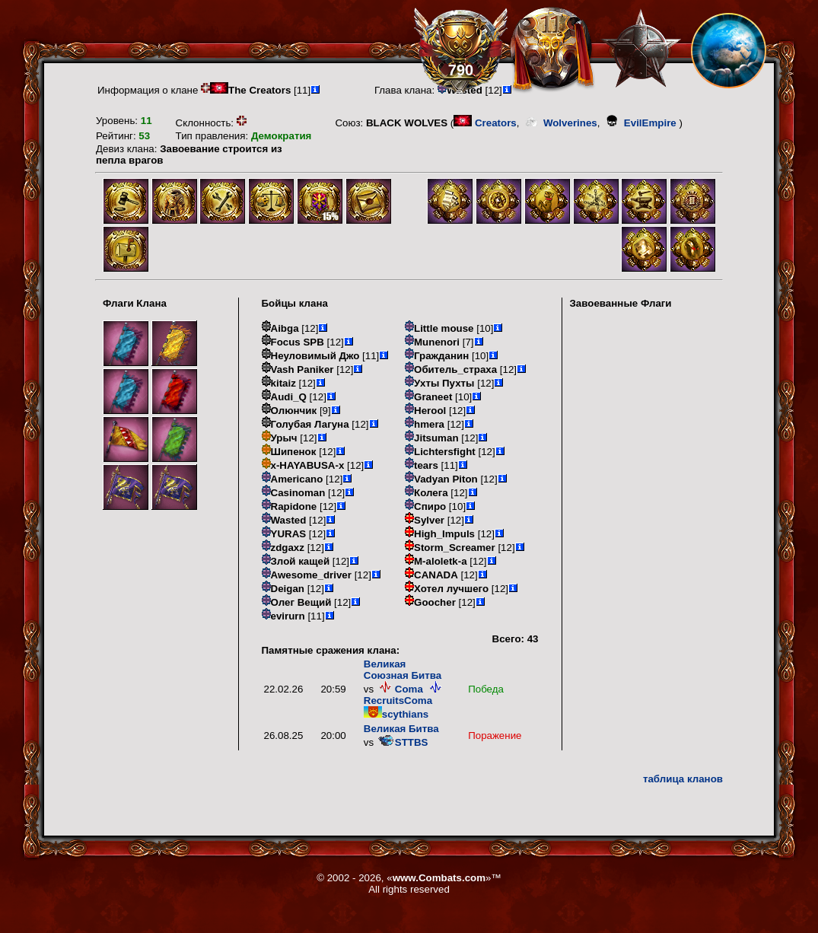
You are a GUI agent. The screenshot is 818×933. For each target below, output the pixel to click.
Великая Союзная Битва (402, 669)
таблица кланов (683, 779)
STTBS (402, 742)
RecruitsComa (404, 694)
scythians (396, 714)
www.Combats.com (439, 878)
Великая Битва (401, 728)
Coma (400, 689)
